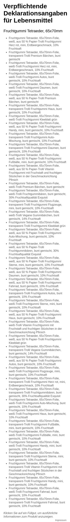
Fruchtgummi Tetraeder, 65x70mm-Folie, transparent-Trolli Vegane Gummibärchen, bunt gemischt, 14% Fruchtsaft (35, 350)
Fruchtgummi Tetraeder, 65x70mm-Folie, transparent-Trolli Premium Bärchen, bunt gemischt (34, 56)
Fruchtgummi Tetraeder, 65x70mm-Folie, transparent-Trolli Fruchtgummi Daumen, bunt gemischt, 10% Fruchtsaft (37, 148)
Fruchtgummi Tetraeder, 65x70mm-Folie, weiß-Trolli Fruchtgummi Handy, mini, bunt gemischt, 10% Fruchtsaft (35, 446)
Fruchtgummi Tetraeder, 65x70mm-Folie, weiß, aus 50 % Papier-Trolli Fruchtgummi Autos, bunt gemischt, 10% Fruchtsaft (35, 361)
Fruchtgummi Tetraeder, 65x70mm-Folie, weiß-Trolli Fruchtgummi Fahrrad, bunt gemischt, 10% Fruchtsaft (34, 492)
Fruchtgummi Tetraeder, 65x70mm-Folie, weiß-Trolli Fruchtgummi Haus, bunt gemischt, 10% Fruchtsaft (37, 414)
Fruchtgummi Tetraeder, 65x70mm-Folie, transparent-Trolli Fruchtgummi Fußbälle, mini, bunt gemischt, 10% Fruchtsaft (34, 424)
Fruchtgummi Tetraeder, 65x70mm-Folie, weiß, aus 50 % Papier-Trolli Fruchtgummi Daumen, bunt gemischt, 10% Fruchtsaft (35, 272)
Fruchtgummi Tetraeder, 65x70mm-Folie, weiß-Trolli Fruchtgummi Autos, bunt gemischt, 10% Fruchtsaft (34, 77)
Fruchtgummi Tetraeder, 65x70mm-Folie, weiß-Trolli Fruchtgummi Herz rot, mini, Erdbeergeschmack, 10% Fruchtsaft (34, 66)
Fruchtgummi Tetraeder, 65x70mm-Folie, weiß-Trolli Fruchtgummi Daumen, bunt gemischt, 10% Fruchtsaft (34, 88)
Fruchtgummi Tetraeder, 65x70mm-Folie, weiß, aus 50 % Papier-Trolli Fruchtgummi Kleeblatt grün (35, 339)
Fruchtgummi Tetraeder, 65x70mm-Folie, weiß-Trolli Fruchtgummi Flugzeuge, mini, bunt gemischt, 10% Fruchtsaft (34, 371)
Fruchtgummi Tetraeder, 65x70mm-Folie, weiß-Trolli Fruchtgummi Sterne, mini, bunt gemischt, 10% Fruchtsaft (35, 304)
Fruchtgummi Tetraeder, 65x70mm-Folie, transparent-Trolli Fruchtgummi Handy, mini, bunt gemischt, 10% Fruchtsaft (36, 481)
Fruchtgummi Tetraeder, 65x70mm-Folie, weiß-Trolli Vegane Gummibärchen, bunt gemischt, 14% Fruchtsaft (34, 215)
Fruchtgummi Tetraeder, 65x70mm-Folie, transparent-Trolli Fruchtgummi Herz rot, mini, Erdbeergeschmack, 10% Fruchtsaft (37, 382)
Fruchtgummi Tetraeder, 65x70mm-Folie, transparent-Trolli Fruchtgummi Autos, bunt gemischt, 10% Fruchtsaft (35, 293)
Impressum (60, 520)
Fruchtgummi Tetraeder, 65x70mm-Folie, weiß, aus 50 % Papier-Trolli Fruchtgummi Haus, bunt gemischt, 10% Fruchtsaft (35, 314)
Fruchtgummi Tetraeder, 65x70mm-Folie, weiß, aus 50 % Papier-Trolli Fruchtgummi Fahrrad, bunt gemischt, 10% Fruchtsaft (35, 283)
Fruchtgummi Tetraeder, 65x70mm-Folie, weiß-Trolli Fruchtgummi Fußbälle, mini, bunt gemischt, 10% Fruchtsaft (37, 435)
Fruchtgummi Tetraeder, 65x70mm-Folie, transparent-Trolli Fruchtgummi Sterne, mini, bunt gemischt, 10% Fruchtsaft (36, 456)
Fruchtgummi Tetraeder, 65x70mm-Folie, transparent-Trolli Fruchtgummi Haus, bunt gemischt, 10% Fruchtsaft (35, 109)
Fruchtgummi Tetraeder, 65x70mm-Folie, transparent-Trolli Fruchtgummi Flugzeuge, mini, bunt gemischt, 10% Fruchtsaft (35, 205)
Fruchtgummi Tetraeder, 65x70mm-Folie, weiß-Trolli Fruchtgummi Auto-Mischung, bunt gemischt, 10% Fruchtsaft (37, 403)
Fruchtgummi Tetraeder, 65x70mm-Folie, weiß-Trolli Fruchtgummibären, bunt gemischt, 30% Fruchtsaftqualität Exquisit (37, 194)
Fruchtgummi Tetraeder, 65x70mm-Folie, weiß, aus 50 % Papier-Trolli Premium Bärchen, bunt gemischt (34, 98)
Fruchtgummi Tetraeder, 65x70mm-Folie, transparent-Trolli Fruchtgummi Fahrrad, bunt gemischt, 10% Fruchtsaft (37, 502)
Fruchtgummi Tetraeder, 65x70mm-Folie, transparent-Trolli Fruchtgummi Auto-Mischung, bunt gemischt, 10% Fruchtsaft (34, 137)
